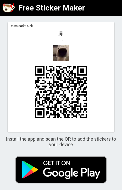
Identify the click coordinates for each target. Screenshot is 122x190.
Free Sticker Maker (51, 7)
